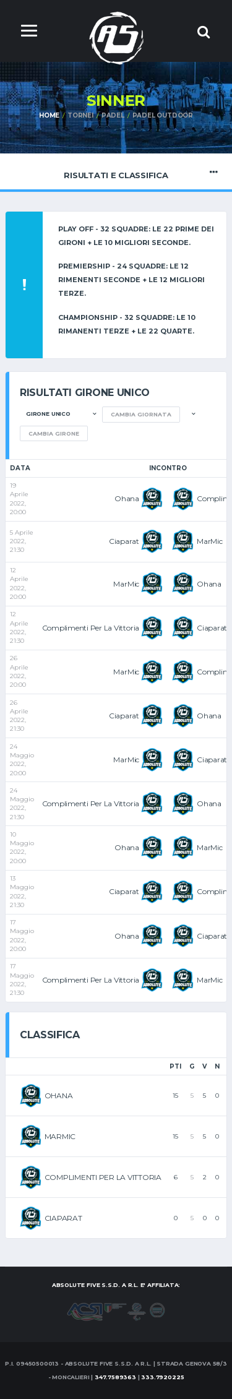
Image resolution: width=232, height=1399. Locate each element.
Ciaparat (124, 541)
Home (49, 115)
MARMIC (60, 1136)
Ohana (126, 498)
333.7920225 (162, 1377)
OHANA (59, 1095)
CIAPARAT (63, 1218)
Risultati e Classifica (116, 172)
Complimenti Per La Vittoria (91, 627)
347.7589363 (115, 1377)
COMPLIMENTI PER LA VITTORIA (103, 1177)
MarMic (210, 541)
